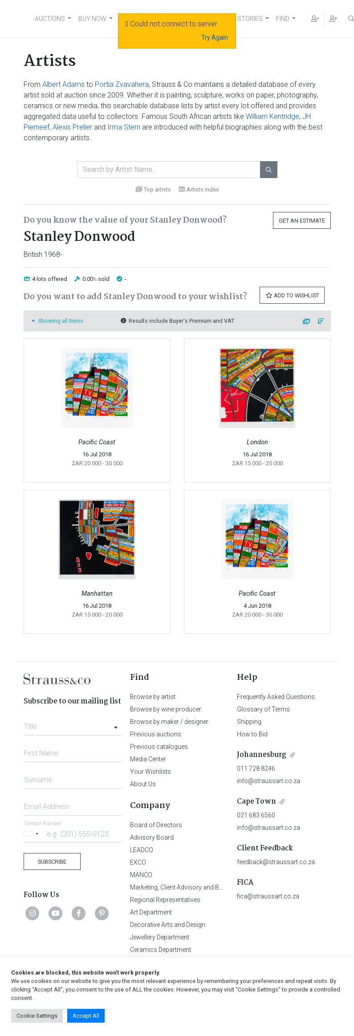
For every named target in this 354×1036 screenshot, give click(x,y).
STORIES (250, 18)
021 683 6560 (256, 815)
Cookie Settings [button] (36, 1015)
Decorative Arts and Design (167, 924)
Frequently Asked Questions (276, 696)
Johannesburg (261, 754)
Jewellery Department (159, 937)
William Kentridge (272, 116)
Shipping (249, 721)
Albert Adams (63, 84)
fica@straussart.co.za (268, 896)
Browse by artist (152, 696)
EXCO (138, 862)
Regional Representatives (165, 899)
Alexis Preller (72, 127)
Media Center (148, 759)
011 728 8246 (256, 768)
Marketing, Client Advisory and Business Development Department (221, 887)
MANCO (141, 874)
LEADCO (141, 849)
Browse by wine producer (165, 709)
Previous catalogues (159, 746)
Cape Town (256, 801)
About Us (143, 784)
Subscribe (52, 861)
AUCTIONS (50, 18)
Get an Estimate (302, 220)
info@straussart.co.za (268, 780)
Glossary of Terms (263, 709)
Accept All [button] (86, 1015)
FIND (282, 18)
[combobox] (73, 723)
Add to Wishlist (292, 295)
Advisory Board (152, 837)
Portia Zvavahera (122, 84)
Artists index (199, 189)
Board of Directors (156, 825)
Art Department (151, 912)
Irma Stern (123, 127)
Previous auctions (155, 734)
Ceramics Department (160, 949)
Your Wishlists (150, 771)
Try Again (214, 37)
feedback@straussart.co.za (276, 861)
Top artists (153, 189)
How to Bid (252, 734)
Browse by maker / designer (169, 721)
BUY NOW (92, 18)
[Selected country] (32, 833)
